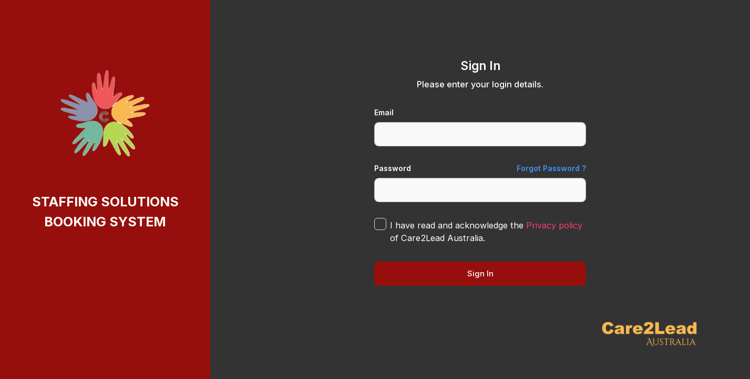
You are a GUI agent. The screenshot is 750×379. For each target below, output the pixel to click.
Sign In (480, 273)
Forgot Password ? (551, 168)
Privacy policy (554, 225)
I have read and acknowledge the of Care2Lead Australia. (486, 231)
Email (384, 112)
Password (392, 168)
